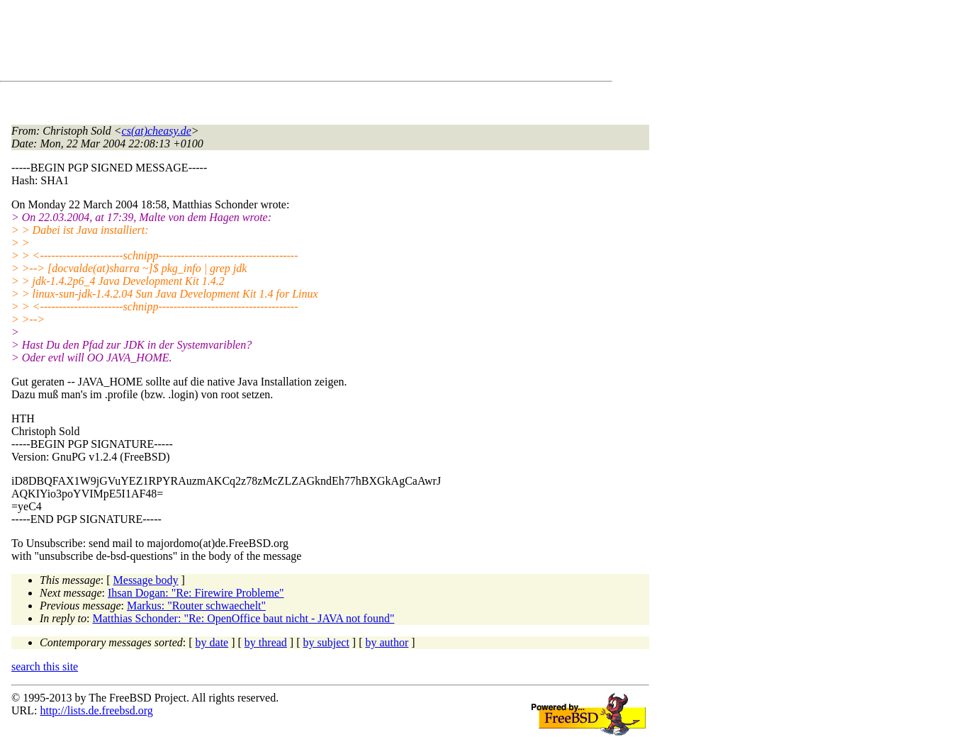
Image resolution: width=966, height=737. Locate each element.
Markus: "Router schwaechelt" (196, 606)
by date (212, 642)
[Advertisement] (269, 43)
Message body (146, 580)
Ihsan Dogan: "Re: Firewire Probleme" (196, 593)
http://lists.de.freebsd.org (96, 710)
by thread (266, 642)
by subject (326, 642)
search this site (44, 666)
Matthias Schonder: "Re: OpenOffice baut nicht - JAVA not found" (244, 618)
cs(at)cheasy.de (156, 131)
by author (386, 642)
